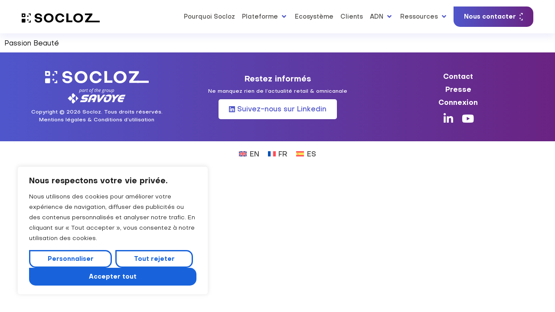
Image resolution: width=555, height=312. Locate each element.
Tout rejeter (154, 258)
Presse (458, 89)
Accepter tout (113, 276)
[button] (264, 16)
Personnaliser (71, 258)
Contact (458, 76)
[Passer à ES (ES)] (306, 153)
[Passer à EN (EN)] (249, 153)
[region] (112, 230)
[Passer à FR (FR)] (278, 153)
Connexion (458, 102)
